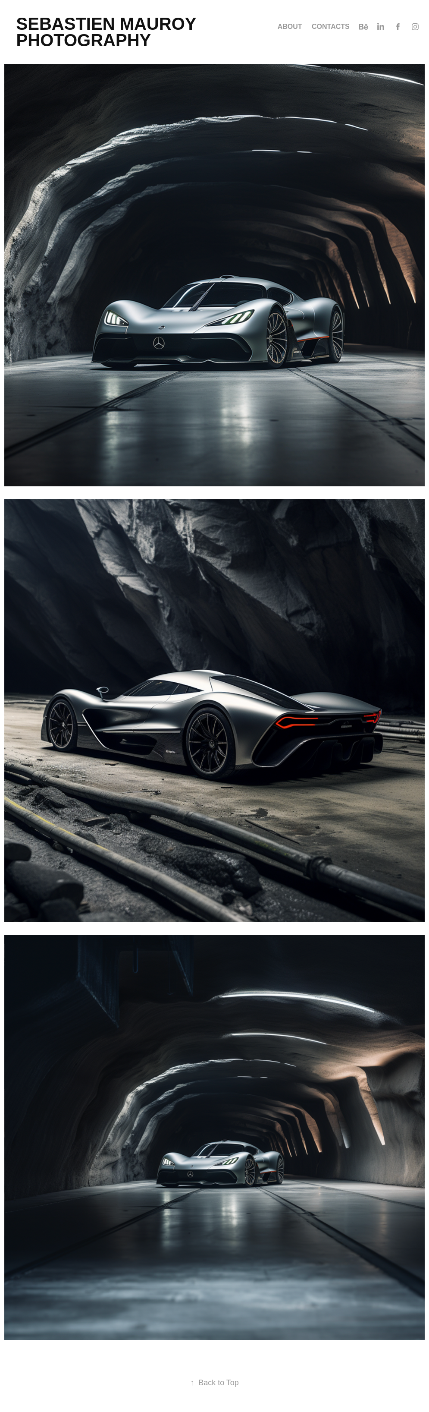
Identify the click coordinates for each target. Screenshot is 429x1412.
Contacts (331, 26)
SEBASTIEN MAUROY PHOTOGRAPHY (108, 32)
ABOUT (290, 26)
